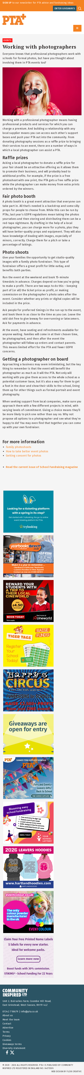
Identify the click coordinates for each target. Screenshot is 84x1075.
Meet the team (11, 1019)
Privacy (7, 1036)
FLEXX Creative (74, 1071)
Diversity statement (14, 1048)
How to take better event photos (27, 451)
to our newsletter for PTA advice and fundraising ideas (38, 2)
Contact (7, 1023)
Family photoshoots (18, 447)
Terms (6, 1031)
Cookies (7, 1040)
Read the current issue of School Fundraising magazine (42, 467)
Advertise (8, 1027)
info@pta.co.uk (29, 1011)
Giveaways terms (12, 1044)
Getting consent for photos (23, 455)
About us (8, 1015)
